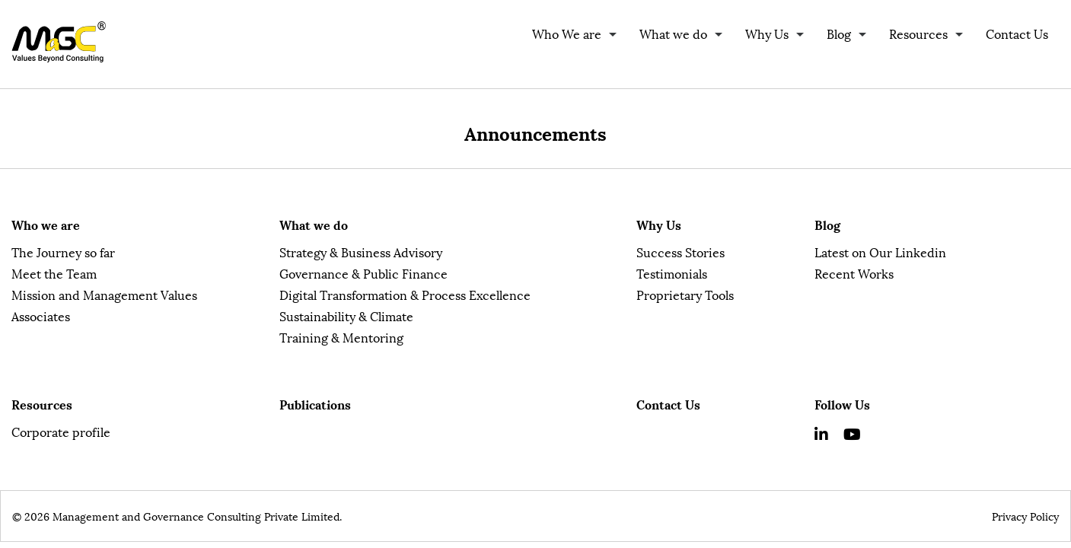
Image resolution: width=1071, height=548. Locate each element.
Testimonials (671, 272)
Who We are (566, 33)
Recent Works (854, 272)
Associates (40, 315)
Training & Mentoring (341, 336)
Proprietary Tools (685, 294)
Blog (839, 33)
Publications (315, 403)
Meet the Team (54, 272)
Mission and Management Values (104, 294)
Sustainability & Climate (346, 315)
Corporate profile (60, 431)
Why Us (767, 33)
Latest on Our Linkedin (880, 251)
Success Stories (680, 251)
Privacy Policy (1025, 516)
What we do (673, 33)
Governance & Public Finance (363, 272)
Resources (918, 33)
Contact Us (1017, 33)
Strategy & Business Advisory (360, 251)
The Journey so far (63, 251)
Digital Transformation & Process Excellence (405, 294)
